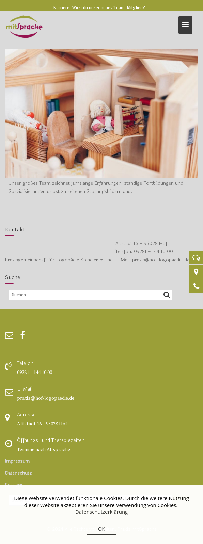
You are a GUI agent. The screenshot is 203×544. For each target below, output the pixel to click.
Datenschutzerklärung (101, 511)
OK (101, 528)
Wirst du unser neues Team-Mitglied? (108, 7)
